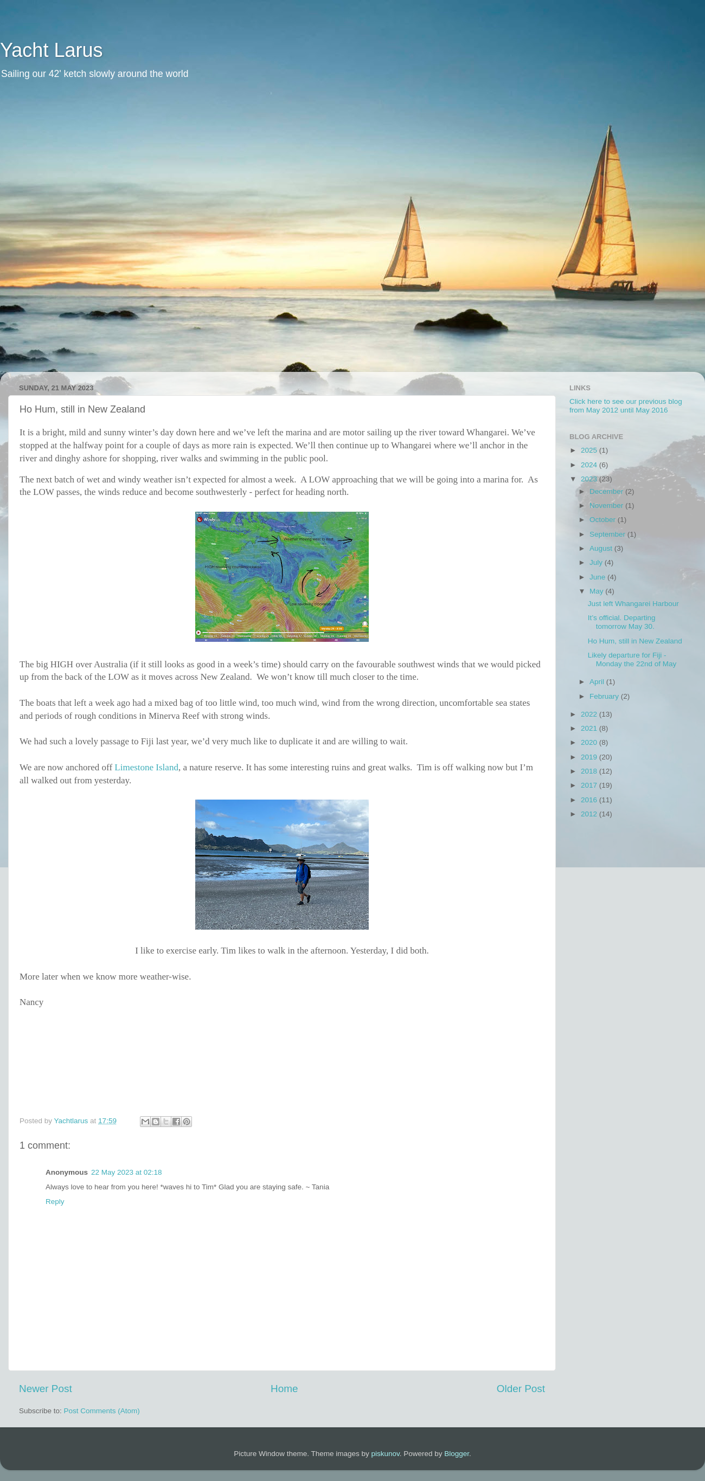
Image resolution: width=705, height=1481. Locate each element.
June (598, 577)
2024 (590, 465)
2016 (590, 800)
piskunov (385, 1454)
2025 (590, 450)
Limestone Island (146, 767)
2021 (590, 728)
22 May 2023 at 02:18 (126, 1172)
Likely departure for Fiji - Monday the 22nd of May (632, 659)
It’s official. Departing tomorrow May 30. (622, 622)
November (607, 505)
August (601, 548)
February (605, 696)
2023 (590, 479)
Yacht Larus (51, 50)
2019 (590, 757)
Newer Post (45, 1388)
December (607, 491)
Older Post (521, 1388)
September (608, 534)
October (603, 520)
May (597, 591)
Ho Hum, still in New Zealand (635, 641)
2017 (590, 785)
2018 (590, 771)
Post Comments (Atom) (102, 1411)
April (597, 682)
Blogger (456, 1454)
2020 (590, 742)
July (597, 562)
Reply (55, 1201)
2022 (590, 714)
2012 (590, 814)
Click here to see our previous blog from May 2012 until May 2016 (625, 405)
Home (284, 1388)
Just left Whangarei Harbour (633, 604)
